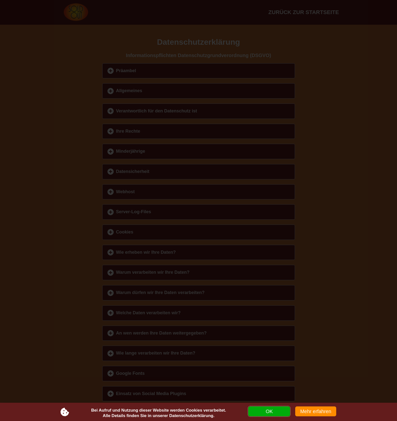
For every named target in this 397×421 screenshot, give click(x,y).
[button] (199, 70)
